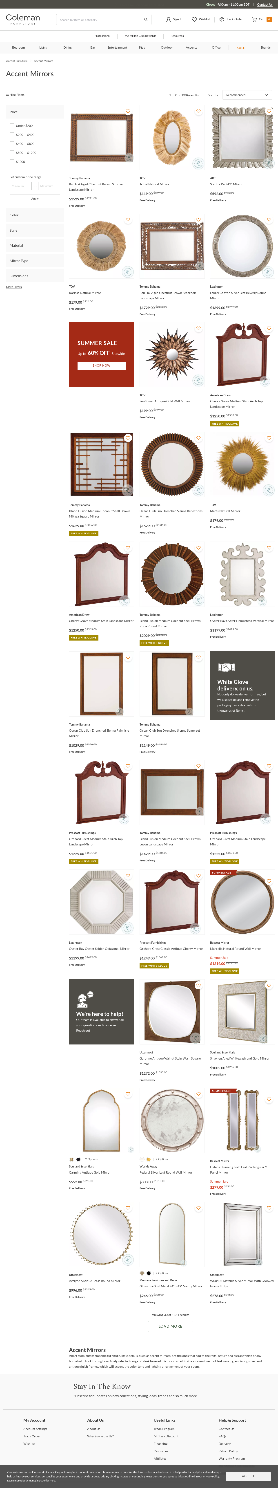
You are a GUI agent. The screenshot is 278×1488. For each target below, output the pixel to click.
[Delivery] (225, 1443)
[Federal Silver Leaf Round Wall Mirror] (172, 1166)
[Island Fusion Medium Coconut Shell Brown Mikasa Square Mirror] (101, 504)
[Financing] (160, 1443)
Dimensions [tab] (19, 275)
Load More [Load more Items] (170, 1326)
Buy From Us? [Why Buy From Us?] (100, 1436)
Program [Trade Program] (164, 1429)
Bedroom (18, 47)
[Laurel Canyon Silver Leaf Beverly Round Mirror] (242, 286)
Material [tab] (16, 245)
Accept (248, 1476)
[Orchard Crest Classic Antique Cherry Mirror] (172, 942)
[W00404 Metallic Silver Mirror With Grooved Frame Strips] (242, 1274)
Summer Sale (219, 957)
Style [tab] (13, 230)
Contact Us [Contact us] (265, 4)
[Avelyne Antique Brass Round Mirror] (101, 1274)
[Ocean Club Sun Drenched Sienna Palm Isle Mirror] (101, 724)
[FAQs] (222, 1436)
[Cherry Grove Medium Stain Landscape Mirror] (101, 614)
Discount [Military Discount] (166, 1436)
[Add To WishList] (128, 111)
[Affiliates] (160, 1458)
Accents (191, 47)
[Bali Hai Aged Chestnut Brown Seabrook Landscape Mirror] (172, 286)
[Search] (103, 19)
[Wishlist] (29, 1443)
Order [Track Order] (31, 1436)
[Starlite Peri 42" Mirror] (242, 178)
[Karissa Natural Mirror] (101, 286)
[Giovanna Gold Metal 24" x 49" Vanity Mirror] (172, 1280)
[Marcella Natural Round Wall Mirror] (242, 942)
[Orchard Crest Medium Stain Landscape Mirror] (242, 832)
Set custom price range (25, 177)
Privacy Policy (211, 1476)
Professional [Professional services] (102, 36)
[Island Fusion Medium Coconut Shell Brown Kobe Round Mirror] (172, 614)
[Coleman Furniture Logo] (23, 23)
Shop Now (102, 365)
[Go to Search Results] (145, 19)
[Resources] (161, 1451)
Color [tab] (14, 215)
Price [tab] (14, 112)
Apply (35, 198)
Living (43, 47)
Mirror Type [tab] (19, 260)
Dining (67, 47)
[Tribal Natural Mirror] (172, 178)
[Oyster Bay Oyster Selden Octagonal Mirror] (101, 942)
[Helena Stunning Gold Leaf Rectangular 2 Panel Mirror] (242, 1161)
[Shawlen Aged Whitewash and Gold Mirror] (242, 1052)
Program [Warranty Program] (232, 1458)
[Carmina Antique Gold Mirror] (101, 1166)
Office (216, 47)
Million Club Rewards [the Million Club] (140, 36)
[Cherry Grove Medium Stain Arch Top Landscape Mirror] (242, 395)
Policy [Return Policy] (228, 1451)
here (52, 1480)
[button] (174, 19)
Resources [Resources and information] (177, 36)
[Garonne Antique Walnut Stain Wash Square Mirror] (172, 1052)
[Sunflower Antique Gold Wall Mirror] (172, 395)
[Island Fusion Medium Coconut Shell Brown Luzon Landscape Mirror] (172, 832)
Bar (92, 47)
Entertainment (117, 47)
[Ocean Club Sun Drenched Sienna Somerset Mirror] (172, 724)
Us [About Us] (93, 1429)
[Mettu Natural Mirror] (242, 504)
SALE (241, 48)
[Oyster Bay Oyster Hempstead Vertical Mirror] (242, 614)
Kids (142, 47)
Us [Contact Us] (226, 1429)
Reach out (83, 1030)
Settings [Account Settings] (35, 1429)
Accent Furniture (17, 61)
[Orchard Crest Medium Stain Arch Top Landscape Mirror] (101, 832)
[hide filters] (16, 95)
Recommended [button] (235, 95)
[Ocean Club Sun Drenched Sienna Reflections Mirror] (172, 504)
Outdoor (167, 47)
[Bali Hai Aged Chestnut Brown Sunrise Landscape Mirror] (101, 178)
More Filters (14, 287)
